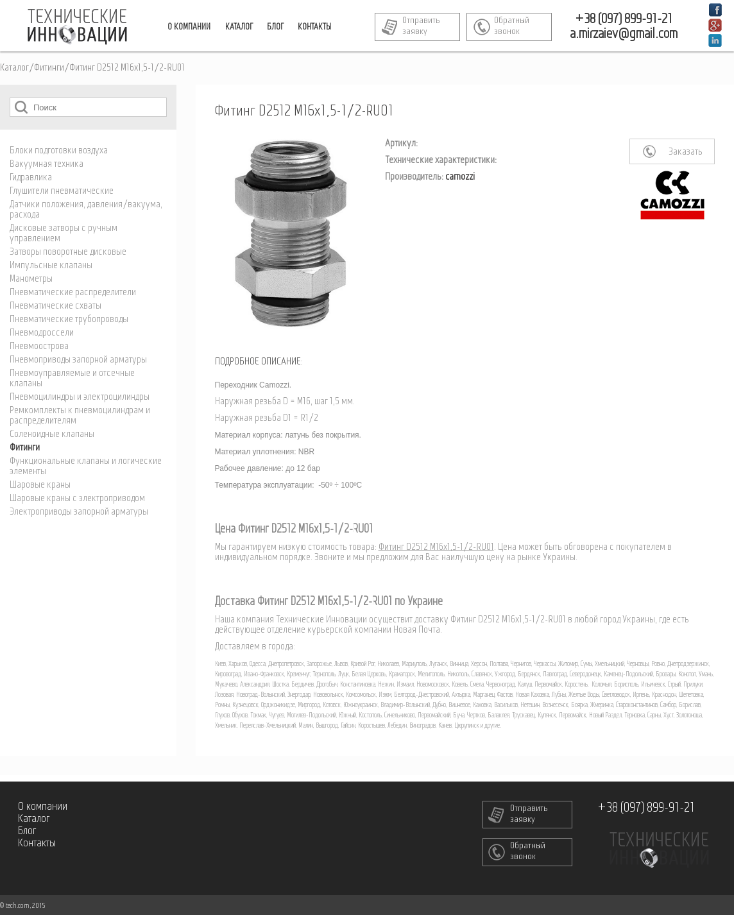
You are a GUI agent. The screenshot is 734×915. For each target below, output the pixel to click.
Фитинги (49, 68)
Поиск (21, 106)
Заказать (686, 152)
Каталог (14, 68)
